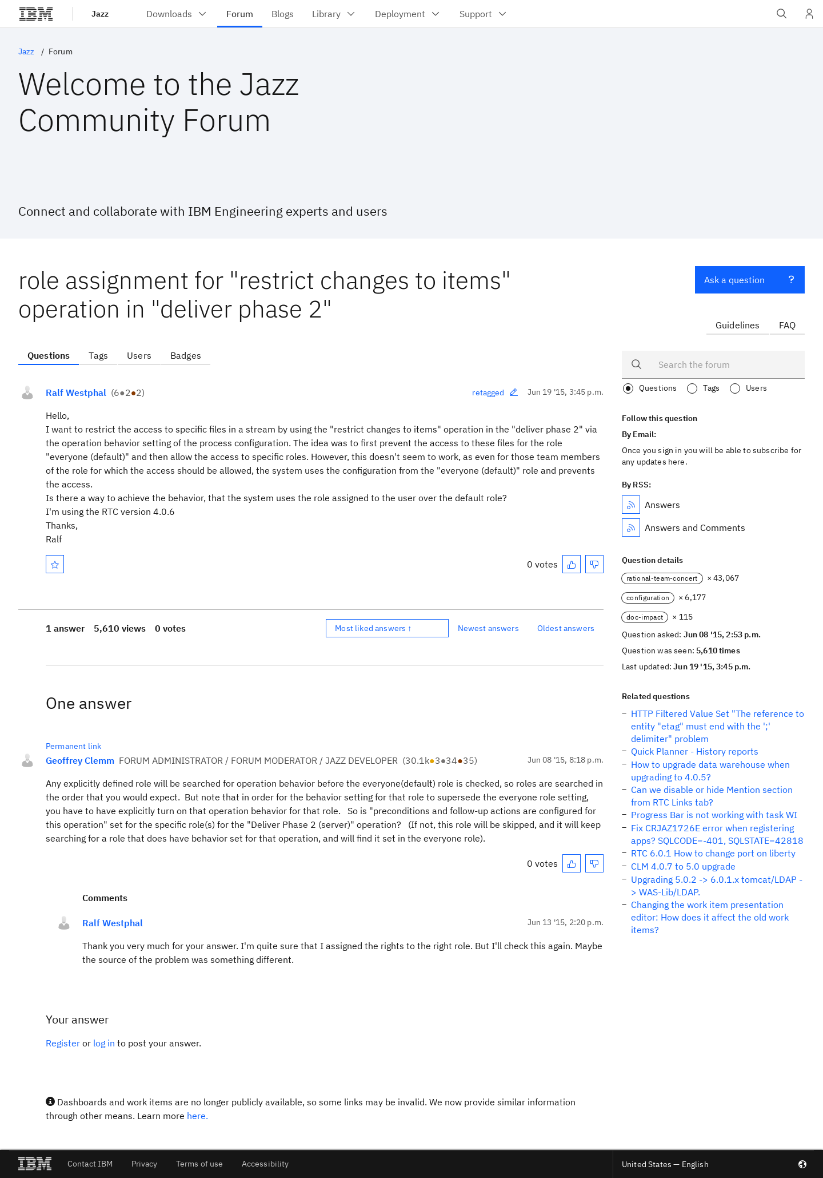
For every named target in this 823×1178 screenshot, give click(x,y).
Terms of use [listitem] (199, 1164)
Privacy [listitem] (144, 1164)
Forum (61, 51)
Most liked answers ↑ (373, 628)
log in (104, 1043)
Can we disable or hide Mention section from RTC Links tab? (712, 796)
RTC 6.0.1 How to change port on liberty (713, 853)
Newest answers (488, 628)
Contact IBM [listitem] (90, 1164)
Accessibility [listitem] (265, 1164)
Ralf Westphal (76, 392)
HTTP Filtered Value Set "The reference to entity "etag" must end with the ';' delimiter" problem (717, 726)
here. (197, 1115)
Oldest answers (565, 628)
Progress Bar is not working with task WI (714, 814)
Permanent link (73, 746)
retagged (495, 392)
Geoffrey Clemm (80, 760)
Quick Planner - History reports (694, 751)
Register (63, 1043)
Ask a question (749, 278)
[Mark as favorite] (55, 564)
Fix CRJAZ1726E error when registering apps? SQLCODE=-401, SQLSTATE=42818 (717, 834)
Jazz (100, 14)
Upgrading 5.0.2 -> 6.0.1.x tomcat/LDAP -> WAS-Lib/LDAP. (716, 886)
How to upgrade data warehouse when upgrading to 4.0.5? (710, 771)
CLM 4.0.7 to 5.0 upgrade (683, 866)
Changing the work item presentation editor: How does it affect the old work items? (710, 917)
